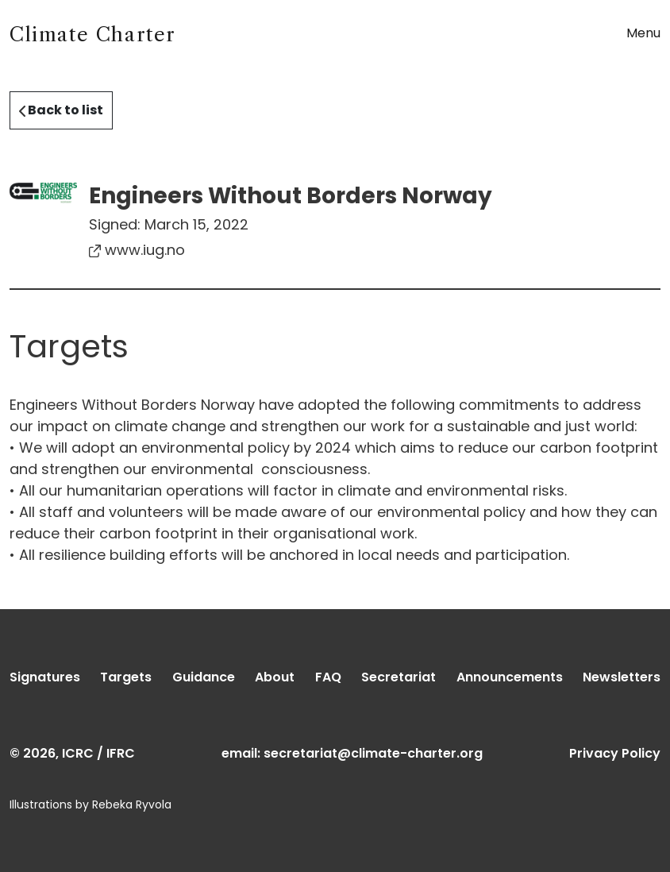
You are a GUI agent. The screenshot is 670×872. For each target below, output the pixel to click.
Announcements (509, 677)
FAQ (328, 677)
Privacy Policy (614, 753)
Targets (126, 677)
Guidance (203, 677)
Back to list (61, 110)
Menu (643, 33)
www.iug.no (137, 250)
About (275, 677)
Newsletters (621, 677)
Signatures (45, 677)
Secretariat (398, 677)
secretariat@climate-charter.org (373, 753)
